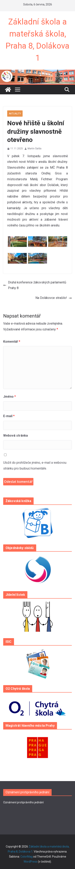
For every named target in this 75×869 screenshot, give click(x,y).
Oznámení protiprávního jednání (23, 802)
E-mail (9, 416)
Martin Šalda (34, 148)
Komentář (11, 341)
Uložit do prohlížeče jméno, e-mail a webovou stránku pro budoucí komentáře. (34, 465)
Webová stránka (15, 435)
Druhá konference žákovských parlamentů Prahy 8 (34, 285)
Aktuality (15, 113)
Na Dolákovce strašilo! (53, 298)
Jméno (9, 396)
